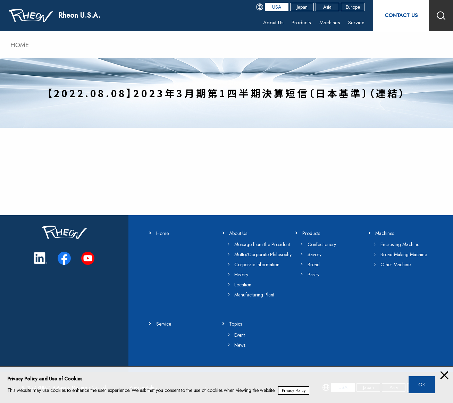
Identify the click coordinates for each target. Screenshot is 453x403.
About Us (272, 22)
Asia (327, 6)
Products (300, 22)
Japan (302, 6)
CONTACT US (401, 15)
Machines (329, 22)
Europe (353, 6)
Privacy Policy (293, 390)
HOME (19, 45)
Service (355, 22)
